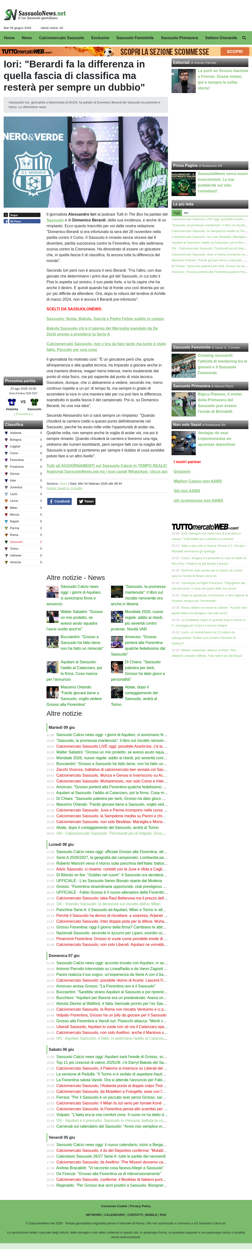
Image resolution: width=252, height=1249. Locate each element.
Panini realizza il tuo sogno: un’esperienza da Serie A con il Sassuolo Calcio (121, 974)
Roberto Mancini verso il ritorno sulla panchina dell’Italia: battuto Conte (117, 863)
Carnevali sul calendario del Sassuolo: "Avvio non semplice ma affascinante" (122, 1126)
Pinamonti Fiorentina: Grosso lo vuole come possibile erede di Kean (114, 939)
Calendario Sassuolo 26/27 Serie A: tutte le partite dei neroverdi (111, 1156)
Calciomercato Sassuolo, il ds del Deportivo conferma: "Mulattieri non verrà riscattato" (129, 1150)
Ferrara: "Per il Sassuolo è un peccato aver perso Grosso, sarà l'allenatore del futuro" (129, 1097)
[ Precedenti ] (23, 414)
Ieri (186, 213)
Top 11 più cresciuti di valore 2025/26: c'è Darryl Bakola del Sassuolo (115, 1062)
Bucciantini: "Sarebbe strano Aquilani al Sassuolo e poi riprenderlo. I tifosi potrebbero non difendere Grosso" (149, 992)
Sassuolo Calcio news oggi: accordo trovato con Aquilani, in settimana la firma (123, 963)
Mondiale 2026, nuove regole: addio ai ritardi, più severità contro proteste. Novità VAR (130, 758)
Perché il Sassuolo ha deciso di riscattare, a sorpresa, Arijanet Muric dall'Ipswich (125, 915)
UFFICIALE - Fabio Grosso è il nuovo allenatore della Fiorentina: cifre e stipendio (126, 892)
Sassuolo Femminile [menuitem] (135, 38)
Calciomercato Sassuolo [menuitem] (61, 38)
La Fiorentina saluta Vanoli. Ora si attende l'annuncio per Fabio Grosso (117, 1080)
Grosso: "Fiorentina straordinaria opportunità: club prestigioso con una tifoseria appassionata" (136, 886)
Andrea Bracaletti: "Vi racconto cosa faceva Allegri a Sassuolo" (110, 1168)
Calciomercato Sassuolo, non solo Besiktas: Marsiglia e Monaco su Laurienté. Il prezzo (131, 822)
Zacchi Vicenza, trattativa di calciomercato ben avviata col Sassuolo (114, 769)
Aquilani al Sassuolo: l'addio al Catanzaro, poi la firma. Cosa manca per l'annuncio (126, 793)
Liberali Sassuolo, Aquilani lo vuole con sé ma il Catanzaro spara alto (115, 1027)
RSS (163, 1215)
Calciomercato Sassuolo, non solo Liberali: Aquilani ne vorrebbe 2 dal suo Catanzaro (129, 944)
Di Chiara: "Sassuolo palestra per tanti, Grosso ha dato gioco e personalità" (121, 798)
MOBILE (151, 1215)
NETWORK (94, 1215)
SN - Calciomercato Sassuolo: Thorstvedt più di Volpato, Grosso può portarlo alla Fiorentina (135, 833)
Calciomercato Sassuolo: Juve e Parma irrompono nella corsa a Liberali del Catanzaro (130, 810)
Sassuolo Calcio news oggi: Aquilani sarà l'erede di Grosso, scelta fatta (117, 1057)
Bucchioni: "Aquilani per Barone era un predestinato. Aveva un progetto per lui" (124, 998)
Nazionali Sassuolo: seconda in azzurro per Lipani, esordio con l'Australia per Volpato (129, 933)
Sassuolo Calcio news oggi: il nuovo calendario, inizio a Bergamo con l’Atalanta (124, 1145)
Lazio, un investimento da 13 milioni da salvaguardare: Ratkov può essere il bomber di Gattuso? (204, 637)
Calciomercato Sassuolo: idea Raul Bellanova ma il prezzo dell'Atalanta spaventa (126, 898)
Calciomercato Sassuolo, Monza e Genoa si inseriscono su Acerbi (113, 775)
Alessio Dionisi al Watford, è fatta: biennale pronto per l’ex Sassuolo (114, 1003)
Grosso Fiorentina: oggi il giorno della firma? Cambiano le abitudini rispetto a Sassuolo (130, 927)
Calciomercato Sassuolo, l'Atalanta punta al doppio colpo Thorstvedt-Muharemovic (127, 1086)
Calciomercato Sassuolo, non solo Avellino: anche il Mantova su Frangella (119, 1032)
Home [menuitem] (9, 38)
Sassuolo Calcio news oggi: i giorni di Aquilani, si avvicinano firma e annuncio (122, 735)
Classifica (14, 425)
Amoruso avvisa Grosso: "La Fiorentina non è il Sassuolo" (106, 986)
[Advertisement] (210, 309)
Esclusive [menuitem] (100, 38)
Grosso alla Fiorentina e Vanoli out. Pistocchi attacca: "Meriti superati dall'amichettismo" (131, 1021)
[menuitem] (244, 38)
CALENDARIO (114, 1215)
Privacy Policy (140, 1206)
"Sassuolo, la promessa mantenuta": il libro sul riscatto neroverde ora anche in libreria (129, 740)
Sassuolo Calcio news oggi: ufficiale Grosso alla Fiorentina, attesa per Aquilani (123, 852)
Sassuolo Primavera (191, 386)
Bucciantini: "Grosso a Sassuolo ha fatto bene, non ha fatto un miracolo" (82, 642)
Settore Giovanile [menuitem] (221, 38)
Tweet (86, 501)
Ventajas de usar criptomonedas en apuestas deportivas (216, 438)
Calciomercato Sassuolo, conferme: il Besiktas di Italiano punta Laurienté (119, 1179)
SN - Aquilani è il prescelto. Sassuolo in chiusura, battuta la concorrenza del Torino (127, 1120)
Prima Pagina (185, 165)
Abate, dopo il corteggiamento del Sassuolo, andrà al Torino (107, 827)
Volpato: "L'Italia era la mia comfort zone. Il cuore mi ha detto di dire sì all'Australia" (127, 1115)
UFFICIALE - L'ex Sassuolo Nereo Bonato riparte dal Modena (109, 881)
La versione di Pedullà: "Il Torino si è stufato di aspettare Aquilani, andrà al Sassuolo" (129, 1074)
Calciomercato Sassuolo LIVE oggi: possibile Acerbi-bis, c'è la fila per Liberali (122, 746)
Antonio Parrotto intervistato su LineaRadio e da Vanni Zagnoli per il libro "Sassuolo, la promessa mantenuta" (149, 969)
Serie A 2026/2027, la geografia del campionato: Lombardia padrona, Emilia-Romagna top (133, 857)
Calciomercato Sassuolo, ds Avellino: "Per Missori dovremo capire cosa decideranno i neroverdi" (139, 1162)
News (63, 483)
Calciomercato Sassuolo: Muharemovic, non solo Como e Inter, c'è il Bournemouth (127, 781)
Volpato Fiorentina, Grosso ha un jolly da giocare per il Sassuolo (111, 1015)
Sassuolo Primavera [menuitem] (179, 38)
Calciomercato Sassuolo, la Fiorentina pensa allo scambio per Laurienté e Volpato (126, 1109)
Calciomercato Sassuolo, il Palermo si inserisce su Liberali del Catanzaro (119, 1068)
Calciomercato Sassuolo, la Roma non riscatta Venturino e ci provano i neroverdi (125, 1009)
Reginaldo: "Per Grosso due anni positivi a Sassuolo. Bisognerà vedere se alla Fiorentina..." (135, 1185)
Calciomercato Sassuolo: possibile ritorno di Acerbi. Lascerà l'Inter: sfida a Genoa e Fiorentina (137, 980)
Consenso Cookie (114, 1206)
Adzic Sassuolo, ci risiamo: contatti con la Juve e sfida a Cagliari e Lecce (118, 869)
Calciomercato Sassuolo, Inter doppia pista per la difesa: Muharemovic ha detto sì (126, 921)
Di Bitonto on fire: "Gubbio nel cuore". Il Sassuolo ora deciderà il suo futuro (120, 875)
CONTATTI (135, 1215)
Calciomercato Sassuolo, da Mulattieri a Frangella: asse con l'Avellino (116, 1091)
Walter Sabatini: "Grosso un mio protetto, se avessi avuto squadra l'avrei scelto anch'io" (131, 752)
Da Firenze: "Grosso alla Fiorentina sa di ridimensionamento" (108, 1174)
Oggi (176, 213)
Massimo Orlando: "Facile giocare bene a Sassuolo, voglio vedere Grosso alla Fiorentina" (133, 804)
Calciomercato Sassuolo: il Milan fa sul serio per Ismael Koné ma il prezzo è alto (125, 1103)
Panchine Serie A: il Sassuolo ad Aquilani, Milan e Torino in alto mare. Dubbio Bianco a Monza (137, 910)
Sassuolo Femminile (192, 347)
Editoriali (181, 62)
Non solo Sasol (187, 425)
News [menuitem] (27, 38)
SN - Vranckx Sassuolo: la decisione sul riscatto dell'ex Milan (108, 904)
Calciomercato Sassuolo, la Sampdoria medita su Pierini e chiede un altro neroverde (128, 816)
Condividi (59, 501)
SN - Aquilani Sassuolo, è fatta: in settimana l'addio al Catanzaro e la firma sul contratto (131, 1038)
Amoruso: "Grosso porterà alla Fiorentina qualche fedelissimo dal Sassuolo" (121, 787)
